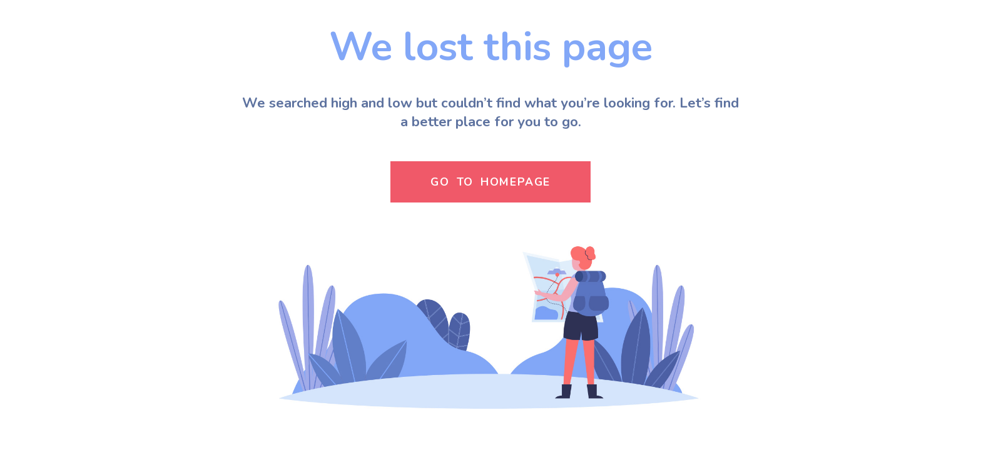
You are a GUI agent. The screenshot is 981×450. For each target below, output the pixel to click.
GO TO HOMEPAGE (490, 181)
